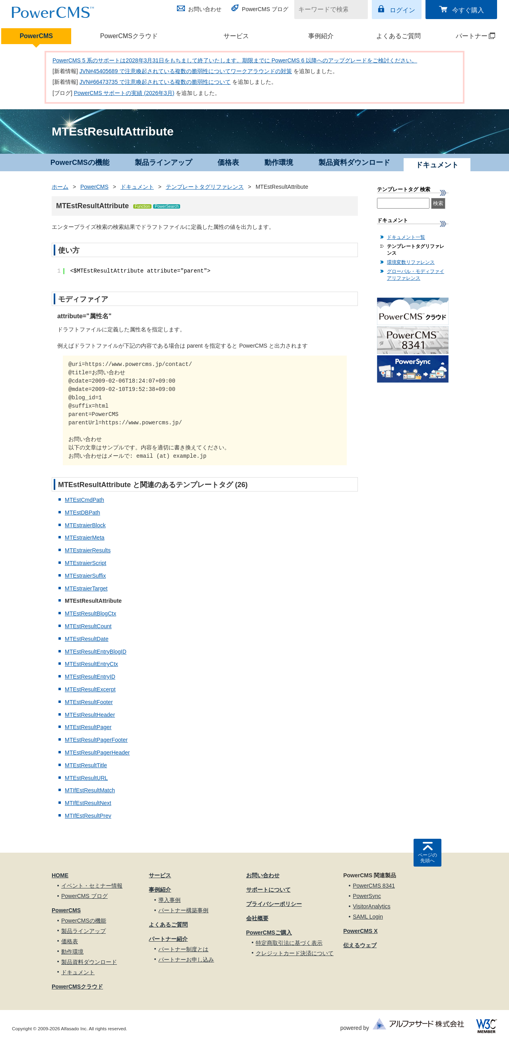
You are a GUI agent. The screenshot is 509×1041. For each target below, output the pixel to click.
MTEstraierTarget (86, 588)
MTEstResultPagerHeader (97, 752)
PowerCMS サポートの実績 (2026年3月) (124, 93)
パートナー (468, 36)
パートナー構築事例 (183, 910)
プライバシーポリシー (274, 904)
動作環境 (278, 162)
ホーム (60, 187)
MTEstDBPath (82, 512)
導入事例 (169, 900)
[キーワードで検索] (326, 9)
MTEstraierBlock (85, 525)
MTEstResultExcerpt (90, 689)
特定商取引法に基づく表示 (289, 943)
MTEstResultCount (88, 626)
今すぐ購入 (468, 10)
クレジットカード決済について (295, 953)
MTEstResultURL (86, 778)
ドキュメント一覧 (406, 237)
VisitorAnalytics (371, 906)
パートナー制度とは (183, 949)
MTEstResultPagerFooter (96, 740)
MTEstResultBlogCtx (90, 613)
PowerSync (367, 896)
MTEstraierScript (85, 563)
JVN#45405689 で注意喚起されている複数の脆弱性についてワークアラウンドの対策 (186, 71)
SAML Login (368, 916)
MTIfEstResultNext (88, 803)
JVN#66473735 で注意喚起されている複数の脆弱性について (155, 82)
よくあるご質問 (398, 36)
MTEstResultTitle (86, 765)
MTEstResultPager (88, 727)
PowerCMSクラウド (129, 36)
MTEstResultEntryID (90, 676)
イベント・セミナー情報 (91, 885)
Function (142, 206)
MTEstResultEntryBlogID (95, 651)
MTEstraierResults (88, 550)
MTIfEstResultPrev (88, 816)
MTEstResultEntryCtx (91, 664)
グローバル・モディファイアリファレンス (415, 275)
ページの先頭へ (427, 857)
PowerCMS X (360, 931)
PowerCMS (36, 36)
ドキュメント (137, 187)
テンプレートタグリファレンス (205, 187)
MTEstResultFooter (89, 702)
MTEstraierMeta (85, 537)
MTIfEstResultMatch (90, 790)
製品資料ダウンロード (354, 162)
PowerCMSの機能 (80, 162)
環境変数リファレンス (411, 262)
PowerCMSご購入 (269, 932)
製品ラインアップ (163, 162)
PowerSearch (167, 206)
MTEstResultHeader (90, 715)
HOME (60, 875)
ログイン (402, 10)
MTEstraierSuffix (85, 576)
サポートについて (268, 889)
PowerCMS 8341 (374, 885)
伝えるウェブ (360, 945)
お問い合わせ (204, 9)
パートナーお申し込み (186, 959)
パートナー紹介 (168, 939)
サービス (236, 36)
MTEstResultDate (87, 639)
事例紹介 (321, 36)
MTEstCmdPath (84, 500)
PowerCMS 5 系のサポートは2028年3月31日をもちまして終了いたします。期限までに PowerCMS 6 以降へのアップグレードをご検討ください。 (234, 60)
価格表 (228, 162)
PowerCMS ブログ (265, 9)
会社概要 (257, 918)
